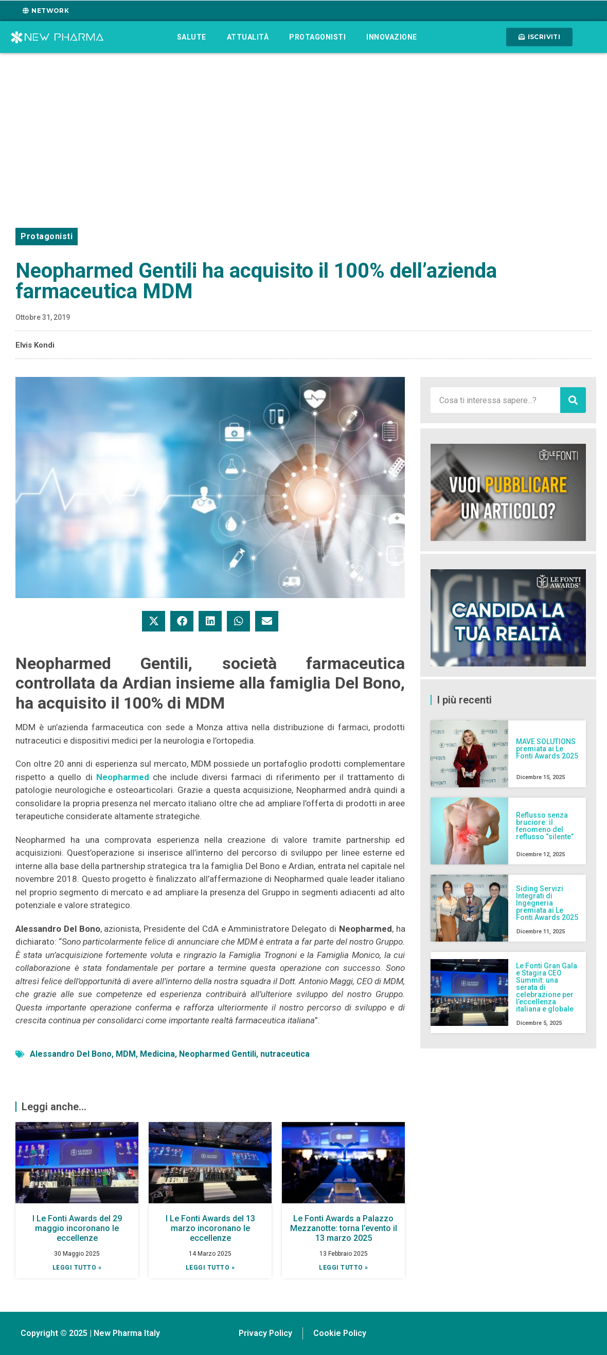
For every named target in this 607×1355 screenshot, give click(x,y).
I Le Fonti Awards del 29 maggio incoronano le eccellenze (77, 1228)
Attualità (248, 37)
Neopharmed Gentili (217, 1054)
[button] (153, 621)
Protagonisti (317, 37)
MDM (126, 1054)
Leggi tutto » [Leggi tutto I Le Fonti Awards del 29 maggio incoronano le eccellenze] (77, 1267)
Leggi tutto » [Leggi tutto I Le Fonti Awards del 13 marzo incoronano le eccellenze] (210, 1267)
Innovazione (391, 37)
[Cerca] (573, 400)
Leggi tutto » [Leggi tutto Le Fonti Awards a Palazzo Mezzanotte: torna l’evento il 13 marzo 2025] (343, 1267)
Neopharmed (122, 777)
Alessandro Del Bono (71, 1054)
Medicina (157, 1054)
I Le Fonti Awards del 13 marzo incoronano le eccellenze (210, 1228)
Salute (191, 37)
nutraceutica (285, 1054)
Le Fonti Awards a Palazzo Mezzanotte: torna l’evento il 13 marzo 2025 (343, 1228)
